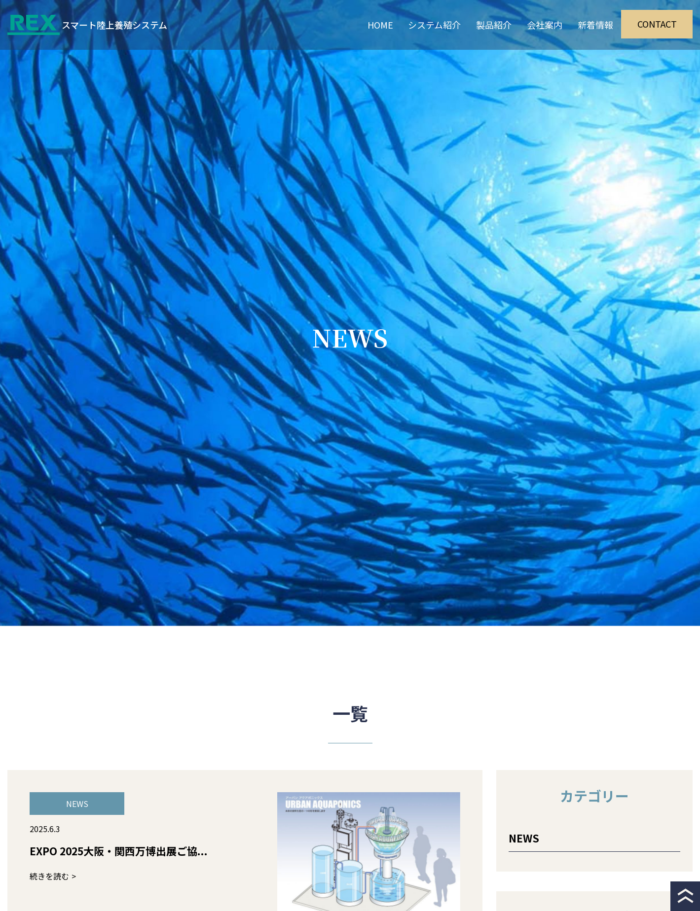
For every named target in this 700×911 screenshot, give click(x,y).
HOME (380, 24)
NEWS (524, 838)
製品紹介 (494, 24)
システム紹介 (434, 24)
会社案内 (544, 24)
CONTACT (657, 23)
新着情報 (595, 24)
